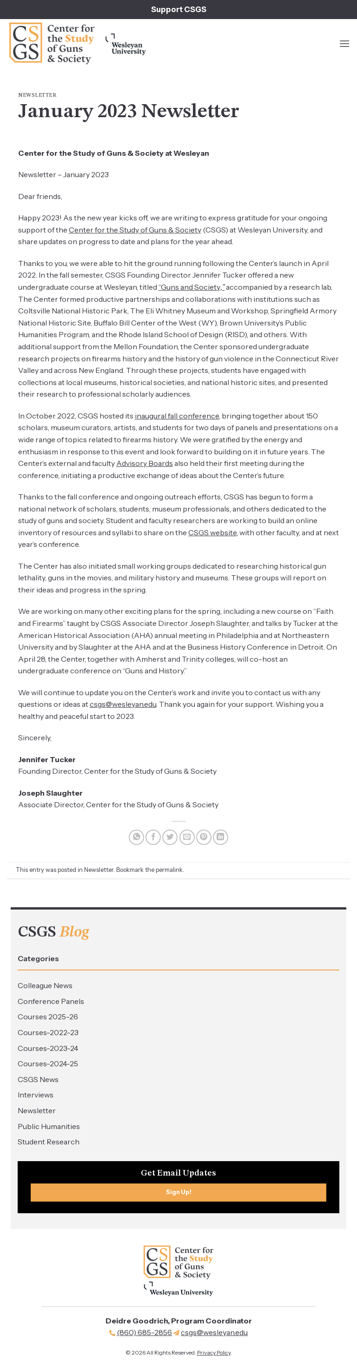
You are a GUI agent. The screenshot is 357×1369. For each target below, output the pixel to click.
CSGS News (38, 1079)
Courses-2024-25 (48, 1063)
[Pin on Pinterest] (204, 837)
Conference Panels (51, 1001)
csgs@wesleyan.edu (123, 704)
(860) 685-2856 (144, 1332)
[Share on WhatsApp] (136, 837)
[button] (344, 43)
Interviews (35, 1094)
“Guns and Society (189, 287)
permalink (169, 869)
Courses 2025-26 (48, 1016)
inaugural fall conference (177, 415)
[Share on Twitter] (170, 837)
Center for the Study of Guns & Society (135, 229)
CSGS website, (213, 532)
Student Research (48, 1141)
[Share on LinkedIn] (220, 837)
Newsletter (37, 1110)
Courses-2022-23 (48, 1032)
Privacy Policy (214, 1352)
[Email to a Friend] (187, 837)
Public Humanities (49, 1126)
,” (222, 287)
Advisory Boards (144, 463)
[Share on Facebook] (153, 837)
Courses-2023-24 (48, 1048)
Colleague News (45, 985)
